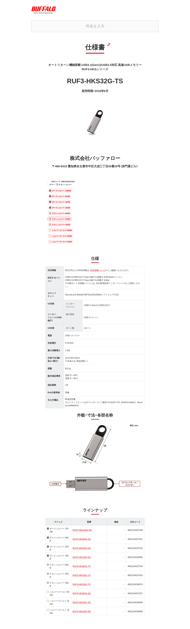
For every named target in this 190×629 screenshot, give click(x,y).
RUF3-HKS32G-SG (82, 602)
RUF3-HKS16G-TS (81, 584)
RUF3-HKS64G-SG (82, 593)
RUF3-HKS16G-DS (82, 557)
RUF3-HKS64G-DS (82, 539)
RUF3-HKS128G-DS (82, 530)
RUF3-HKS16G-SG (82, 611)
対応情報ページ (97, 270)
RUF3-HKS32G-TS (81, 575)
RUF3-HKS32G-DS (82, 548)
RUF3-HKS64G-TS (81, 566)
